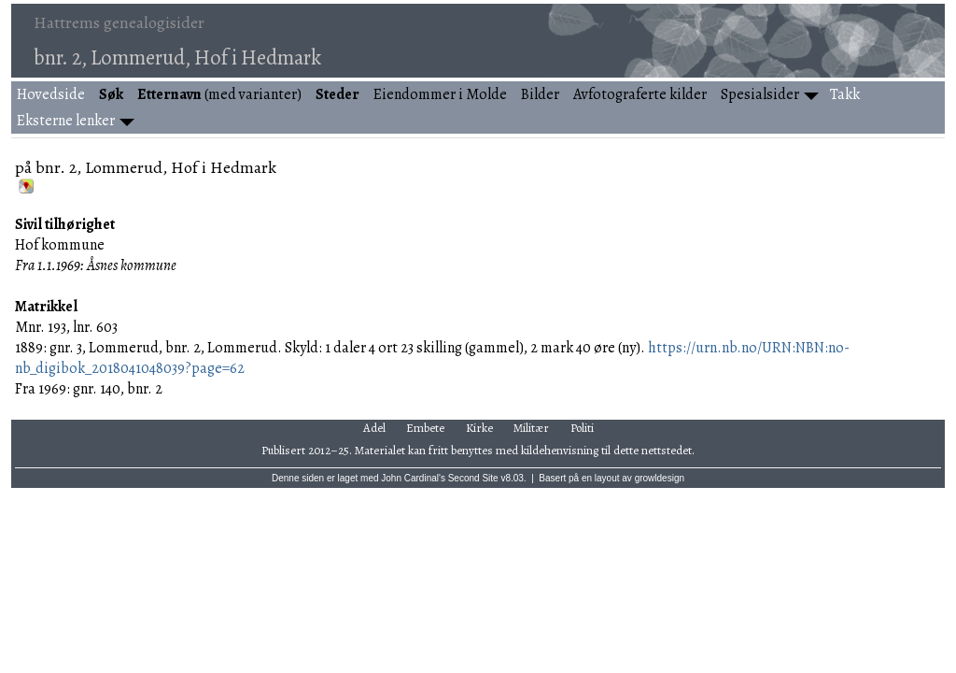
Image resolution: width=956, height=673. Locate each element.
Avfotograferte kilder (640, 94)
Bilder (540, 94)
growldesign (659, 478)
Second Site (473, 478)
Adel (374, 428)
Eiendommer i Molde (440, 94)
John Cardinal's (413, 478)
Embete (425, 428)
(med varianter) (219, 94)
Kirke (479, 428)
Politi (582, 428)
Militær (531, 428)
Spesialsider (760, 94)
